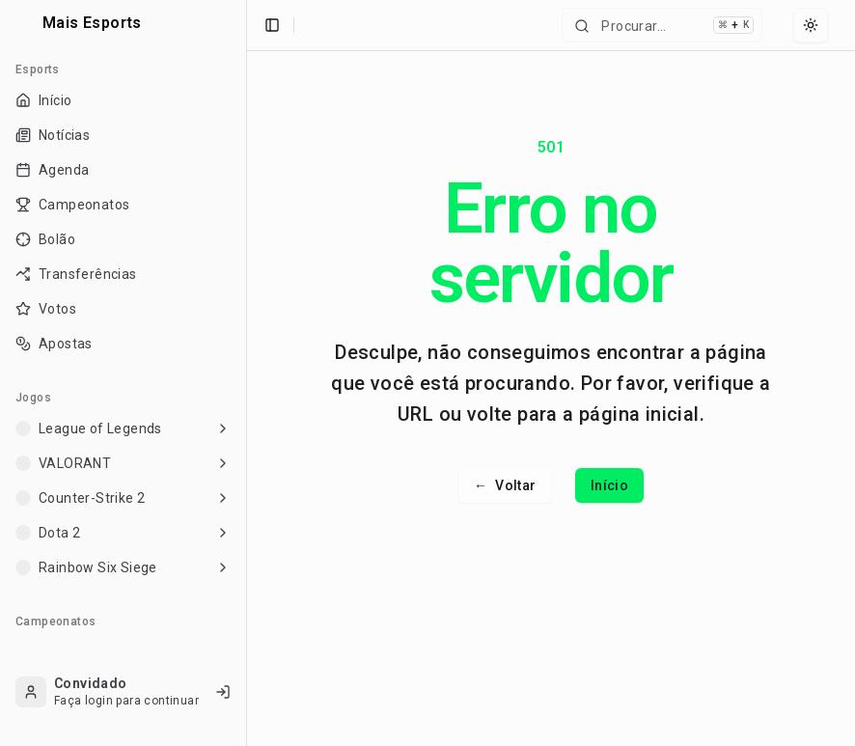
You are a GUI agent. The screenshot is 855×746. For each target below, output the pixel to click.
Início (609, 485)
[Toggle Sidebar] (246, 373)
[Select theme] (810, 25)
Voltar (505, 485)
